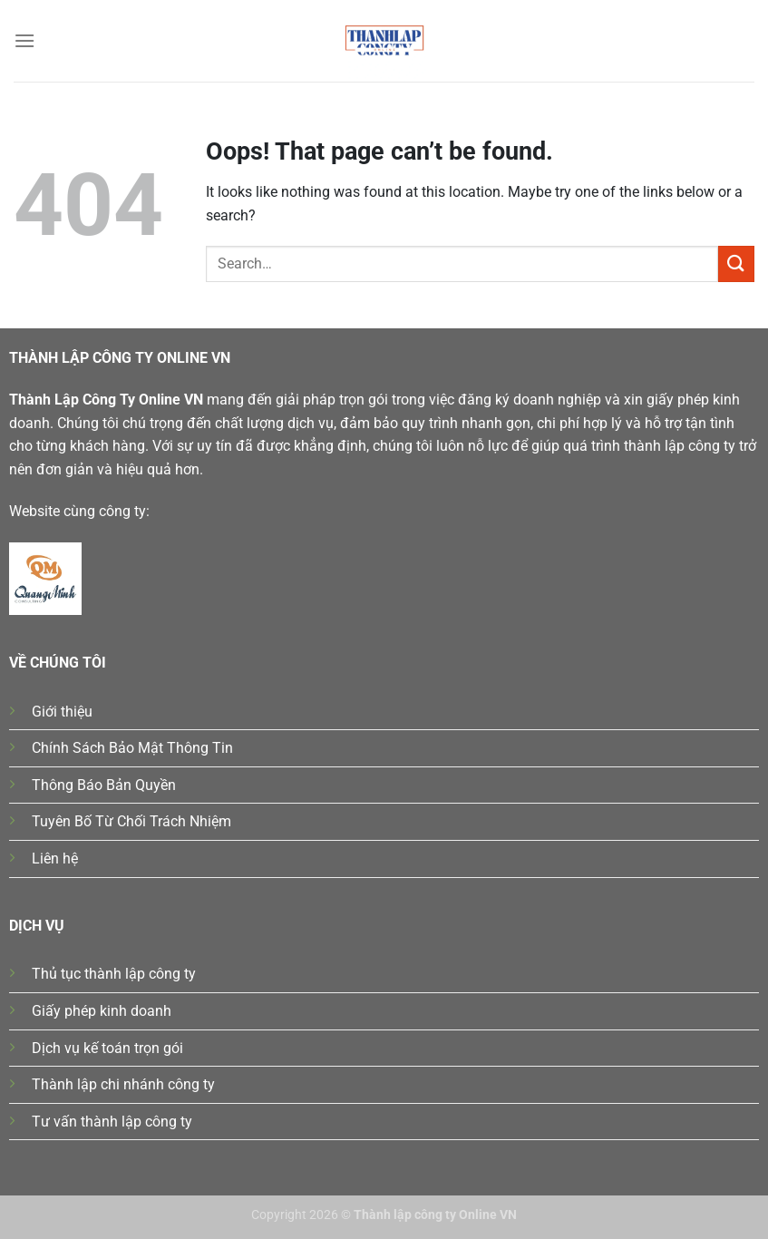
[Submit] (736, 263)
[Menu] (24, 40)
